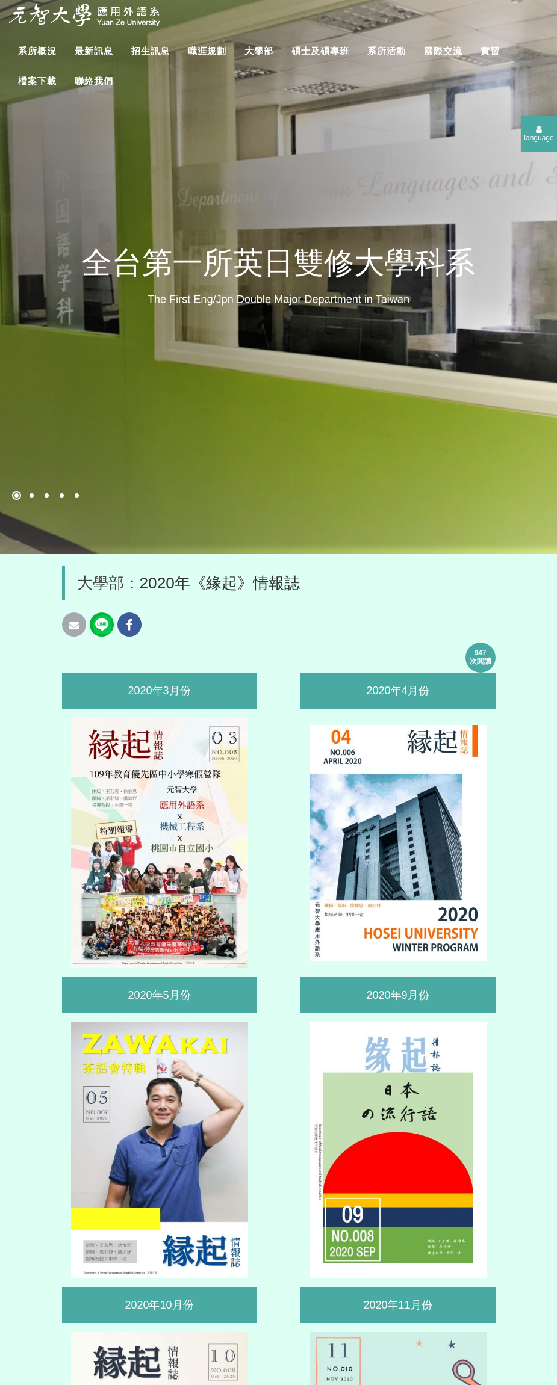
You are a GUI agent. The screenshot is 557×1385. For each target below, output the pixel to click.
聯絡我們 (94, 81)
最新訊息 (94, 51)
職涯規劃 (207, 51)
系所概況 (37, 51)
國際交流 (443, 51)
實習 (490, 51)
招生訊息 (150, 51)
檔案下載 (37, 81)
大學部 (258, 51)
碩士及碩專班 (320, 51)
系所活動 (386, 51)
